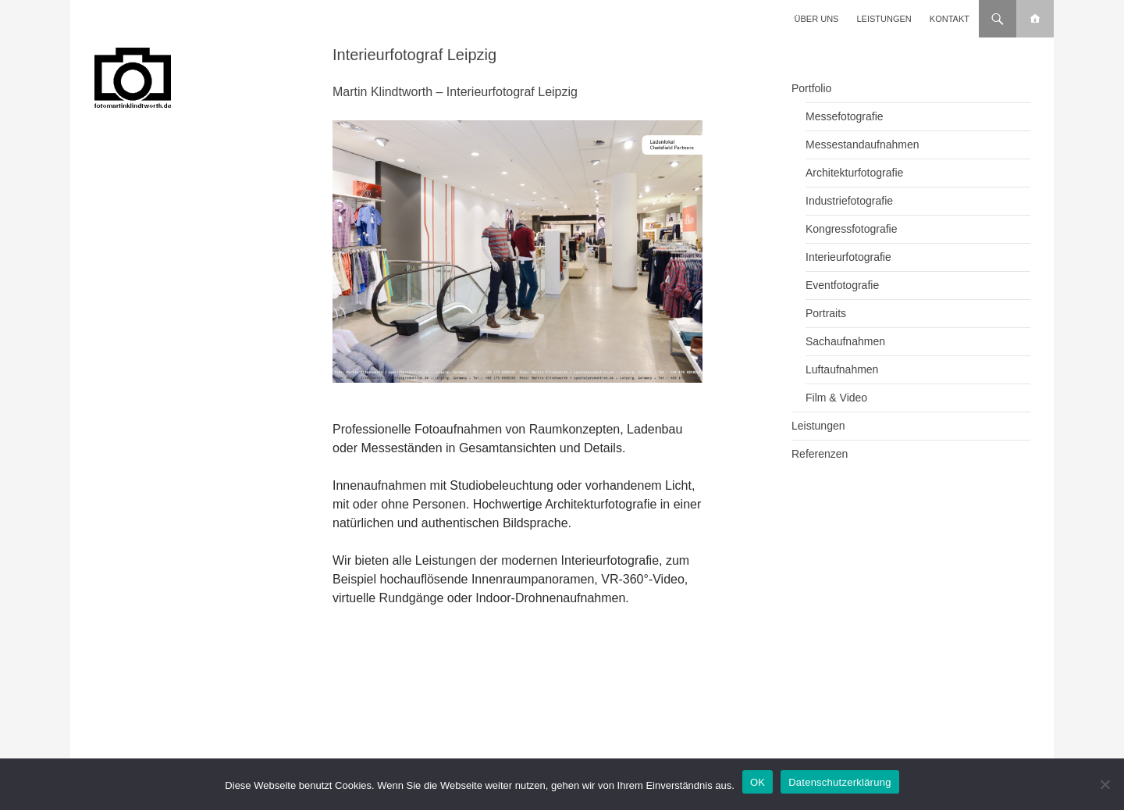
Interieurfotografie (848, 257)
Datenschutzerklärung (839, 782)
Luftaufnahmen (842, 369)
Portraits (826, 313)
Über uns (817, 18)
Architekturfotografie (854, 172)
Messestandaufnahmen (862, 144)
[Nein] (1104, 784)
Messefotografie (845, 116)
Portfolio (811, 88)
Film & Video (836, 397)
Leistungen (884, 18)
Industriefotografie (849, 200)
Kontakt (949, 18)
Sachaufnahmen (845, 341)
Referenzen (819, 454)
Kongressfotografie (852, 229)
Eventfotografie (842, 285)
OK (757, 782)
